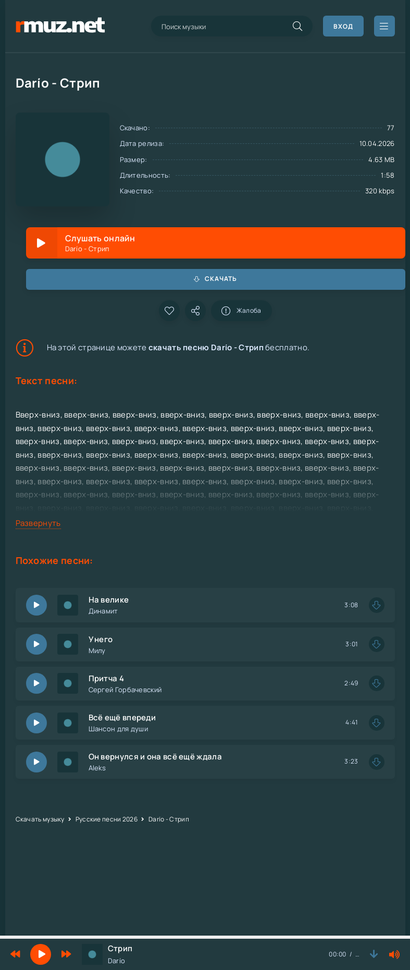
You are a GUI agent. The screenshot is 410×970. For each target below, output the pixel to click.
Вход (343, 26)
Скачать (216, 278)
